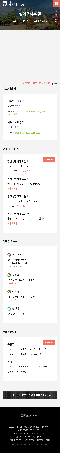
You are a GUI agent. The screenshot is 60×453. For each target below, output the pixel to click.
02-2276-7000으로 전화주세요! (36, 394)
